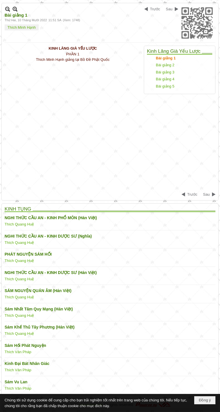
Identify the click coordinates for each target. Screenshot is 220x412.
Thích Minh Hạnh (21, 27)
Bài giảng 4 (165, 79)
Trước (155, 9)
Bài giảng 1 (166, 58)
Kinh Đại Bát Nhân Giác (27, 363)
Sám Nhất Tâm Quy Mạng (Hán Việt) (39, 309)
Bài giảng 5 (165, 86)
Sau (169, 9)
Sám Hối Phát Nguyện (25, 345)
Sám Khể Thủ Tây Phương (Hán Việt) (39, 327)
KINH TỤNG (18, 209)
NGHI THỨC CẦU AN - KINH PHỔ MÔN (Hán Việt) (51, 217)
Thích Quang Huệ (19, 224)
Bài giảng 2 (165, 65)
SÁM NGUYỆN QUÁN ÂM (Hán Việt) (38, 290)
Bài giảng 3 (165, 72)
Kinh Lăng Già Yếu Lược (174, 51)
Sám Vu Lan (16, 382)
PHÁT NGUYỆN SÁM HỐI (28, 254)
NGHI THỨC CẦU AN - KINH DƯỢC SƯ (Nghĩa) (48, 236)
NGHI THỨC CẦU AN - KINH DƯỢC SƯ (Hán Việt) (51, 272)
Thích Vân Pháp (18, 352)
